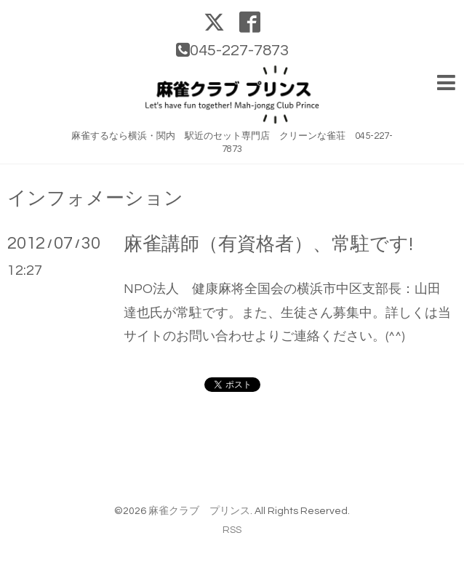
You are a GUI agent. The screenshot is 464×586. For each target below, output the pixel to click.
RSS (232, 530)
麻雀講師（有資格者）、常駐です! (268, 244)
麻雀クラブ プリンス (199, 511)
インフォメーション (95, 198)
